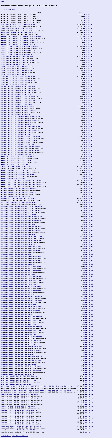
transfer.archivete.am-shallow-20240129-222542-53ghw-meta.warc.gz (21, 350)
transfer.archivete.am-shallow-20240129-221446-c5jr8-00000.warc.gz (21, 246)
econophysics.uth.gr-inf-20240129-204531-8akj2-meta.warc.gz (19, 50)
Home (2, 1)
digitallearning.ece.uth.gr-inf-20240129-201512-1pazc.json (18, 44)
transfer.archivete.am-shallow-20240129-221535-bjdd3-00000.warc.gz (21, 256)
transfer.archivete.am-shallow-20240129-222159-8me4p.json (18, 304)
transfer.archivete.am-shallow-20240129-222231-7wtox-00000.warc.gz (21, 336)
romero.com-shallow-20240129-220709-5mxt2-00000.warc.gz (19, 188)
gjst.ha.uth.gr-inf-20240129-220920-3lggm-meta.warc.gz (17, 160)
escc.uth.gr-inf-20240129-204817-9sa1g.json (14, 74)
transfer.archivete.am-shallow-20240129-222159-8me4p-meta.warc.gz (21, 300)
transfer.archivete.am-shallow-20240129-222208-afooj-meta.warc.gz (20, 310)
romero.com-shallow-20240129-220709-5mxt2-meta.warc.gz (18, 192)
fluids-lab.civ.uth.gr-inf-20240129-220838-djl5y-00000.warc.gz (19, 106)
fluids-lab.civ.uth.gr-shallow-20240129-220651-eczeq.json (17, 134)
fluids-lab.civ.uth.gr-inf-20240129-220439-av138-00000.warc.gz (19, 86)
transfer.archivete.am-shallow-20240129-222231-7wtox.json (18, 344)
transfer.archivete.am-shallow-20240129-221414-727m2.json (18, 214)
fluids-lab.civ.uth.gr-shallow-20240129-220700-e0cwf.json (17, 144)
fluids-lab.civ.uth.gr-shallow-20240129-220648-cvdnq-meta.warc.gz (20, 120)
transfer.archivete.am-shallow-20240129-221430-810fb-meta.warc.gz (21, 230)
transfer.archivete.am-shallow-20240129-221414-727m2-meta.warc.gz (21, 210)
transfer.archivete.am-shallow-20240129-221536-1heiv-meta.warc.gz (21, 270)
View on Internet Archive (8, 9)
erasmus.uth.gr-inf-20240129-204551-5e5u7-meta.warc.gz (18, 60)
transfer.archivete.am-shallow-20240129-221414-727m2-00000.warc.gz (21, 206)
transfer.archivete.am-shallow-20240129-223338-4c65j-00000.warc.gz (21, 366)
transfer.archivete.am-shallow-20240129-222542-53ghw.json (18, 354)
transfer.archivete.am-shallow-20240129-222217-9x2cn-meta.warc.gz (21, 320)
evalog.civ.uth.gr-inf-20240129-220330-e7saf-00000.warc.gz (18, 76)
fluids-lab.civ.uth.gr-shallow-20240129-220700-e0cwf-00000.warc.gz (20, 136)
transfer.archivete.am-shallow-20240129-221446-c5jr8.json (18, 254)
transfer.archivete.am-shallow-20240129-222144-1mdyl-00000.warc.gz (21, 276)
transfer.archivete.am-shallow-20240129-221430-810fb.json (18, 234)
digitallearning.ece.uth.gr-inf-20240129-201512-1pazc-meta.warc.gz (20, 40)
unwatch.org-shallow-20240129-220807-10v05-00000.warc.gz (19, 376)
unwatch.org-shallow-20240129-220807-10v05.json (16, 384)
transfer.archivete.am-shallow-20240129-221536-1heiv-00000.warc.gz (21, 266)
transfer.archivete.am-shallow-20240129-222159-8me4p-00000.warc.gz (21, 296)
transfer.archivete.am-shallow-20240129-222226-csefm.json (18, 334)
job (92, 24)
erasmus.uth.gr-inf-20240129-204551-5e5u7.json (15, 64)
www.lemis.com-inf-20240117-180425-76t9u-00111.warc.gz (18, 406)
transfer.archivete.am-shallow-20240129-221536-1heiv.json (18, 274)
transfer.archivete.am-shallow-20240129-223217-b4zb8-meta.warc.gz (21, 360)
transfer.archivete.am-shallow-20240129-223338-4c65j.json (18, 374)
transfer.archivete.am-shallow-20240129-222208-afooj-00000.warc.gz (21, 306)
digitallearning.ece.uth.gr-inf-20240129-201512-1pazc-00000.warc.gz (21, 36)
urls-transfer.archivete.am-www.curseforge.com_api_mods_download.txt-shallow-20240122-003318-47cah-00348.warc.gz (36, 390)
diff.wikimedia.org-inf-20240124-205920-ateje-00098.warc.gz (18, 32)
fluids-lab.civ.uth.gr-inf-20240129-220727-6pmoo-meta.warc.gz (19, 100)
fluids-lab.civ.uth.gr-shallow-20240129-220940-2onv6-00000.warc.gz (20, 146)
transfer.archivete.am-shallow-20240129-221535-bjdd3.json (18, 264)
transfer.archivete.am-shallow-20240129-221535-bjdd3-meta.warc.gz (21, 260)
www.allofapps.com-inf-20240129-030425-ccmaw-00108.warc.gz (19, 402)
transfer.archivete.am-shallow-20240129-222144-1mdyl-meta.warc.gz (21, 280)
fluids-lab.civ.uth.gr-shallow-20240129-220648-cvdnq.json (17, 124)
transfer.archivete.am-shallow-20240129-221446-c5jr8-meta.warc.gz (20, 250)
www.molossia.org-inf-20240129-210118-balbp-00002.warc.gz (19, 414)
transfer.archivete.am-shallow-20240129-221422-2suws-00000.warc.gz (21, 216)
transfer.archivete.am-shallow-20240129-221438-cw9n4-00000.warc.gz (21, 236)
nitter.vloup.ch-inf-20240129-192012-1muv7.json (15, 178)
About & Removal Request (20, 436)
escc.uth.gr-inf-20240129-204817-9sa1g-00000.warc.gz (17, 66)
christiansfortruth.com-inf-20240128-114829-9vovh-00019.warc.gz (20, 28)
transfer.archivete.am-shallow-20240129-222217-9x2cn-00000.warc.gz (21, 316)
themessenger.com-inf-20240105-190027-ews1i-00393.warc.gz (19, 202)
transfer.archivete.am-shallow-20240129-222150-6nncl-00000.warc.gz (21, 286)
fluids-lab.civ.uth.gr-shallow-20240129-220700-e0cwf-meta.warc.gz (20, 140)
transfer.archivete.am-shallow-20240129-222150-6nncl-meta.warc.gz (21, 290)
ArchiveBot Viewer (6, 436)
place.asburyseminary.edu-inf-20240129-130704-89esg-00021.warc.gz (21, 184)
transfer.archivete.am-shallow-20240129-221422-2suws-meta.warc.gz (21, 220)
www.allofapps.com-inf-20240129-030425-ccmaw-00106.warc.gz (19, 394)
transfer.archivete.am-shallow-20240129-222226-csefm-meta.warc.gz (21, 330)
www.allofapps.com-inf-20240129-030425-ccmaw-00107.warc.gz (19, 398)
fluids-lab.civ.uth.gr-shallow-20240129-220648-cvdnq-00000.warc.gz (20, 116)
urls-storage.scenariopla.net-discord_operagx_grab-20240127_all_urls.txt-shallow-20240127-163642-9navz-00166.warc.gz (36, 386)
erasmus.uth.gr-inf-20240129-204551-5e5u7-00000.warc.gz (18, 56)
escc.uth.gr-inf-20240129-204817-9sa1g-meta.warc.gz (16, 70)
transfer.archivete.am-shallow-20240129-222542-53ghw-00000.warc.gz (21, 346)
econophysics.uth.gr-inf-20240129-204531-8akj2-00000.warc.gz (19, 46)
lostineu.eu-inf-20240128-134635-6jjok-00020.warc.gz (16, 166)
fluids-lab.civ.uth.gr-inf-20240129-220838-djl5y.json (15, 114)
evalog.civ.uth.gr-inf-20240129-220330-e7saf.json (15, 84)
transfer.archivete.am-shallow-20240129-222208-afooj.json (18, 314)
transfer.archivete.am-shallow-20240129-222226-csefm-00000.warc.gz (21, 326)
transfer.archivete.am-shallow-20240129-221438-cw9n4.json (18, 244)
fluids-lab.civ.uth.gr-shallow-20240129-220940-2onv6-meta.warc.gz (20, 150)
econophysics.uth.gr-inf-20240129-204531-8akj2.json (16, 54)
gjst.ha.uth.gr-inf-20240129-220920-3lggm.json (14, 164)
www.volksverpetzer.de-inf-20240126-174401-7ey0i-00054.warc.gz (20, 430)
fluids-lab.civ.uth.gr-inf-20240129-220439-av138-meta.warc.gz (19, 90)
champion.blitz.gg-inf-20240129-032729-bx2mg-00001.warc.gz (19, 24)
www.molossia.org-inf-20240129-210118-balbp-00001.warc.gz (19, 410)
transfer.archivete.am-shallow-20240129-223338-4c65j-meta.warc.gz (21, 370)
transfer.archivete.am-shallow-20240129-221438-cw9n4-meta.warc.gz (21, 240)
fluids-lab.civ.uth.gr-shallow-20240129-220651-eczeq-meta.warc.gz (20, 130)
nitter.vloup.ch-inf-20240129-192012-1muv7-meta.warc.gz (17, 174)
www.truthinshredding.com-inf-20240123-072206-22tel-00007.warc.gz (21, 426)
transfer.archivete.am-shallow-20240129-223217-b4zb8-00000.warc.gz (21, 356)
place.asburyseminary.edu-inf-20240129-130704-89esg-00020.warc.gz (21, 180)
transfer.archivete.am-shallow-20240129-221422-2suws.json (18, 224)
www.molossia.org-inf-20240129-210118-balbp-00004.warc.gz (19, 422)
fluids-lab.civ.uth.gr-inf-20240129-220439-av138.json (16, 94)
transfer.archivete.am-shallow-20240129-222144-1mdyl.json (18, 284)
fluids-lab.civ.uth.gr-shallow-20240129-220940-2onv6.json (17, 154)
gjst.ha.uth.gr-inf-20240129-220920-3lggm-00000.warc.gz (17, 156)
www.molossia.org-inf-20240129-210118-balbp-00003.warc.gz (19, 418)
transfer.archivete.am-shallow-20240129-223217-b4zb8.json (18, 364)
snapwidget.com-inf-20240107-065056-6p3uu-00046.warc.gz (18, 198)
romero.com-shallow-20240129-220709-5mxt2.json (15, 196)
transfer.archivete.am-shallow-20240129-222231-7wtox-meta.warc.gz (21, 340)
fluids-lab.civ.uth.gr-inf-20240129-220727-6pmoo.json (16, 104)
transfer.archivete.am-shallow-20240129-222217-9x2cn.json (18, 324)
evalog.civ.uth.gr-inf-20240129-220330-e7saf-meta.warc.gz (18, 80)
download (87, 14)
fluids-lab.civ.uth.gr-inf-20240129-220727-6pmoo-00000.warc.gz (19, 96)
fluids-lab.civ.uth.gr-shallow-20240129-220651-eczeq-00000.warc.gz (20, 126)
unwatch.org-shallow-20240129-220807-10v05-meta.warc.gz (18, 380)
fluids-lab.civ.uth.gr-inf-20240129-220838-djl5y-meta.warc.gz (18, 110)
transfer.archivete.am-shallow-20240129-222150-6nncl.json (18, 294)
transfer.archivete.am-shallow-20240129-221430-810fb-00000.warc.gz (21, 226)
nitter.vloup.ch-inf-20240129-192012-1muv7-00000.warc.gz (18, 170)
